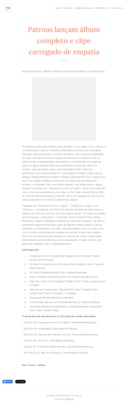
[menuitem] (59, 8)
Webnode (69, 399)
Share (7, 382)
